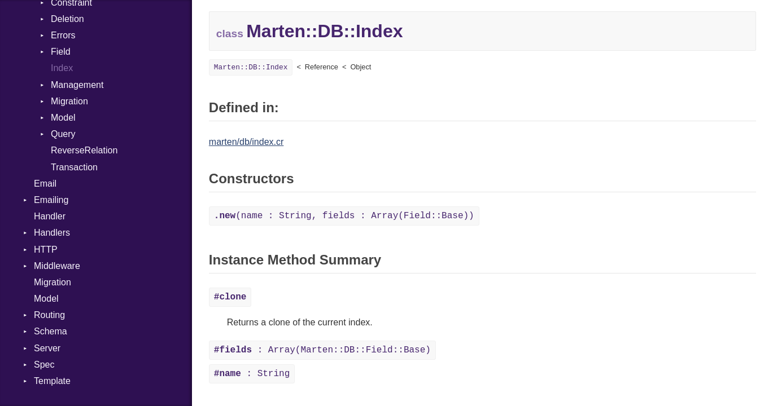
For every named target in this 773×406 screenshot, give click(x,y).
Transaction (74, 167)
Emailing (51, 200)
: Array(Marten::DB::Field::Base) (322, 350)
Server (47, 348)
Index (62, 68)
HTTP (46, 249)
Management (77, 85)
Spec (44, 364)
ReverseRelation (84, 150)
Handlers (52, 232)
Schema (50, 331)
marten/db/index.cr (246, 142)
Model (63, 117)
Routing (49, 315)
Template (52, 381)
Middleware (57, 266)
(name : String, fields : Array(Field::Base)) (344, 216)
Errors (63, 35)
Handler (49, 216)
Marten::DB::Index (251, 67)
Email (45, 183)
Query (63, 134)
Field (61, 51)
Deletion (67, 19)
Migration (69, 101)
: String (252, 374)
